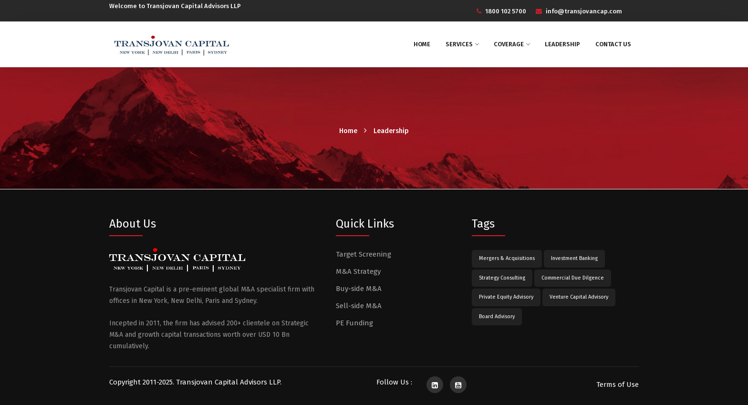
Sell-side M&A (359, 305)
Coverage (512, 44)
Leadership (562, 44)
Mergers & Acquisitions (507, 258)
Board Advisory (497, 316)
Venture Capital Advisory (579, 297)
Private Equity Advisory (506, 297)
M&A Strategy (358, 271)
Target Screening (363, 254)
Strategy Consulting (502, 278)
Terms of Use (617, 384)
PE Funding (354, 323)
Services (462, 44)
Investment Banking (574, 258)
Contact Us (613, 44)
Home (422, 44)
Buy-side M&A (359, 288)
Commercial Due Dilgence (572, 278)
